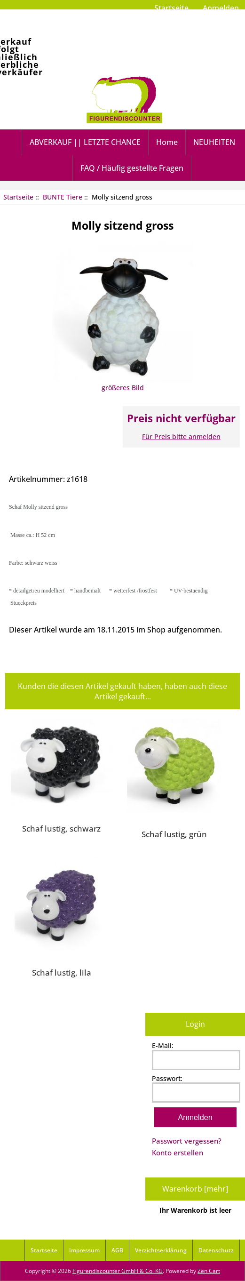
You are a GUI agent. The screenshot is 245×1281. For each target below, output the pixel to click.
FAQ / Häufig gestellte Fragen (131, 168)
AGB (117, 1250)
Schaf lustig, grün (174, 834)
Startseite (171, 8)
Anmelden (221, 8)
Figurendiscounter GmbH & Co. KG (117, 1271)
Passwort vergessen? (186, 1140)
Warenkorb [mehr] (195, 1189)
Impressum (84, 1250)
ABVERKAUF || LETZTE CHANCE (85, 142)
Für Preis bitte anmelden (181, 436)
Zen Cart (209, 1271)
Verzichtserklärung (161, 1250)
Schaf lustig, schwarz (61, 828)
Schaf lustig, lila (61, 972)
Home (167, 142)
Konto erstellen (177, 1152)
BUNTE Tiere (62, 196)
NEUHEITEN (214, 142)
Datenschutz (216, 1250)
